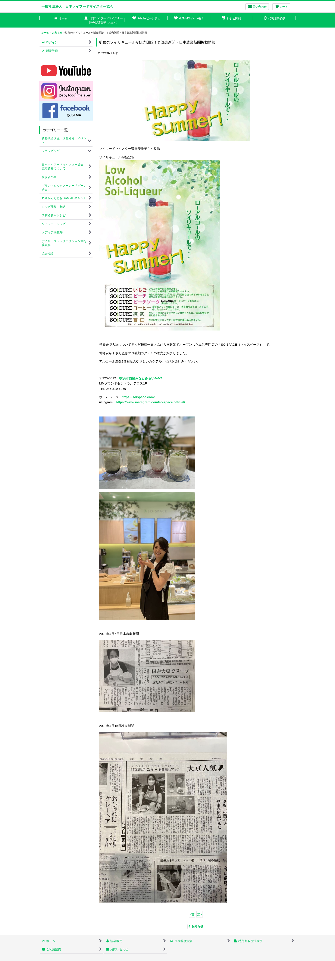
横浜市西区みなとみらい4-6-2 (140, 378)
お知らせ (195, 926)
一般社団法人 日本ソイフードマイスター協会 (77, 6)
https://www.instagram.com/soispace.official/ (150, 402)
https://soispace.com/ (138, 397)
